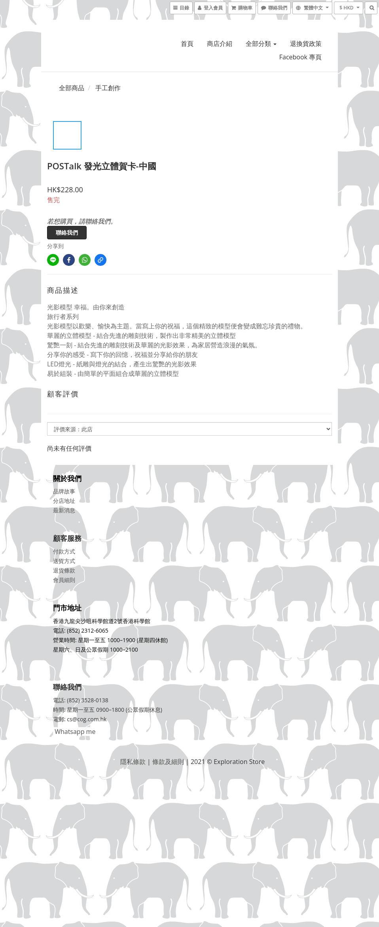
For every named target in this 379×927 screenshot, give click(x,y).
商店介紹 (219, 43)
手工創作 (108, 87)
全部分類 (261, 43)
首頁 (187, 43)
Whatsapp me (74, 731)
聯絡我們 (67, 232)
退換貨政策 (306, 43)
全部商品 (71, 87)
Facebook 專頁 (300, 57)
